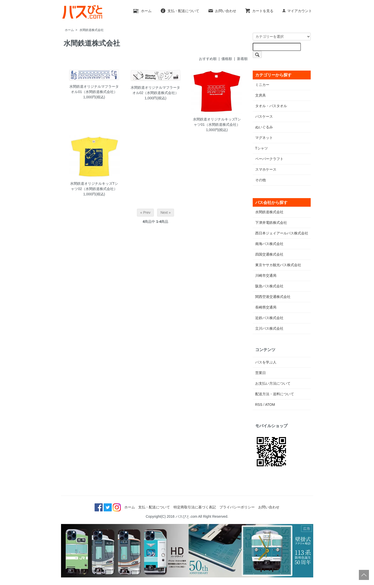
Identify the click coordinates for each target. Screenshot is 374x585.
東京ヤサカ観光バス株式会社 (278, 265)
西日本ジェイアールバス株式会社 (281, 233)
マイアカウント (297, 11)
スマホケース (265, 169)
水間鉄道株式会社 (91, 30)
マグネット (264, 138)
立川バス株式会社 (269, 328)
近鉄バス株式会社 (269, 318)
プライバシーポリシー (237, 507)
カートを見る (259, 11)
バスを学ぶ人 (265, 362)
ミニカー (262, 85)
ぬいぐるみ (264, 127)
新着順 (242, 59)
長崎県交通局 (265, 307)
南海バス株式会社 (269, 244)
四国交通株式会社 (269, 254)
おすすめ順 (208, 59)
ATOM (270, 405)
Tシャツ (261, 148)
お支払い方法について (273, 383)
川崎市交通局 (265, 275)
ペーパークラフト (269, 159)
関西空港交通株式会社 (273, 297)
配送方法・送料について (274, 394)
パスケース (264, 116)
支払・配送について (179, 11)
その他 (260, 180)
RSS (259, 405)
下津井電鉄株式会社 (271, 223)
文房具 (260, 95)
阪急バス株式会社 (269, 286)
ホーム (142, 11)
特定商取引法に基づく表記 (195, 507)
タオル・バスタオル (271, 106)
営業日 (260, 373)
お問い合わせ (222, 11)
